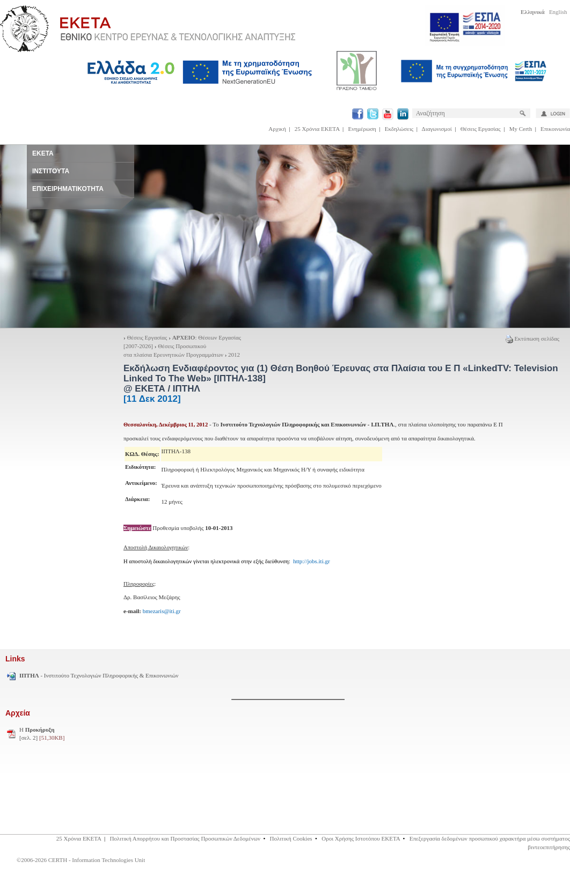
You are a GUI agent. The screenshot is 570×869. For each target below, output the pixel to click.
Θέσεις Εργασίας (481, 129)
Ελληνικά (533, 12)
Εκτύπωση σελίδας (532, 338)
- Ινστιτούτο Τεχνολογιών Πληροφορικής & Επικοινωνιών (98, 675)
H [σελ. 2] (41, 733)
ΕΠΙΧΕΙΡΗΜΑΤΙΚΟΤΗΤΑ (68, 189)
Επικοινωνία (555, 129)
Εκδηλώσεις (399, 129)
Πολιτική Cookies (291, 838)
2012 (234, 354)
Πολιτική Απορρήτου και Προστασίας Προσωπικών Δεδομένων (184, 838)
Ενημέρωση (362, 129)
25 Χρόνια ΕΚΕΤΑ (317, 129)
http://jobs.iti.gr (311, 561)
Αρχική (277, 129)
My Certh (520, 129)
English (558, 12)
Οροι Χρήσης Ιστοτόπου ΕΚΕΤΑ (360, 838)
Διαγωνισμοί (437, 129)
